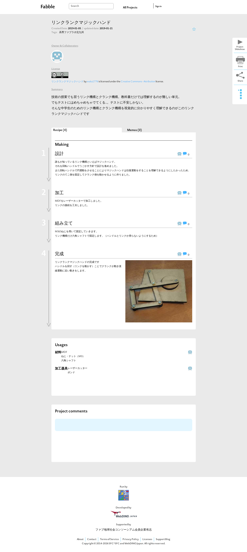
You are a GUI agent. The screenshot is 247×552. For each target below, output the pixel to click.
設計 (59, 154)
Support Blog (163, 539)
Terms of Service (109, 539)
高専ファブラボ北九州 (71, 32)
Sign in (158, 6)
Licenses (147, 539)
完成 (59, 254)
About (80, 539)
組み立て (64, 223)
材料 (58, 352)
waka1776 (92, 81)
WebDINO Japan (133, 543)
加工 (59, 193)
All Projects (130, 7)
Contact (91, 539)
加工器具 (61, 368)
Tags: (54, 32)
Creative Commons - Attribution (138, 81)
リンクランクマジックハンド (67, 81)
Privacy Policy (131, 539)
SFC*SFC (114, 543)
